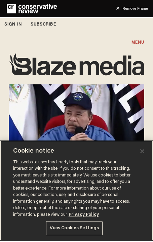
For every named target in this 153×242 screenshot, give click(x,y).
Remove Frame (135, 8)
